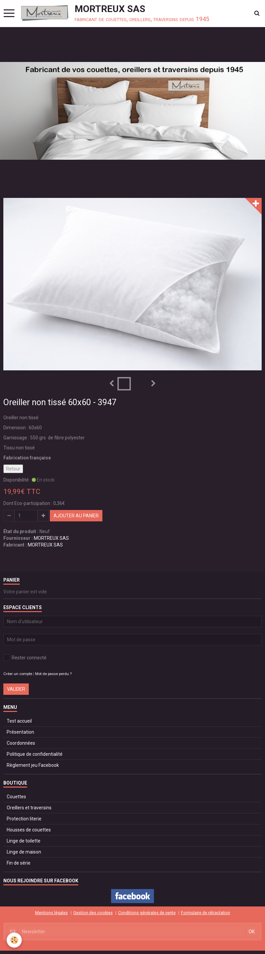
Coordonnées (21, 743)
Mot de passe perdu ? (53, 674)
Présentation (20, 732)
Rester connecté (25, 657)
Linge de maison (24, 852)
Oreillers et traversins (29, 807)
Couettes (16, 796)
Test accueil (19, 721)
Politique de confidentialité (35, 754)
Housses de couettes (29, 829)
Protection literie (24, 818)
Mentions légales (51, 912)
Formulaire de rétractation (205, 912)
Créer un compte (17, 674)
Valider (16, 689)
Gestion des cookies (93, 912)
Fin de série (18, 863)
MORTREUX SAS (51, 538)
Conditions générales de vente (147, 912)
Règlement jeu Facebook (33, 765)
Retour (13, 468)
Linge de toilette (23, 840)
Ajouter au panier (76, 515)
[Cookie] (14, 940)
